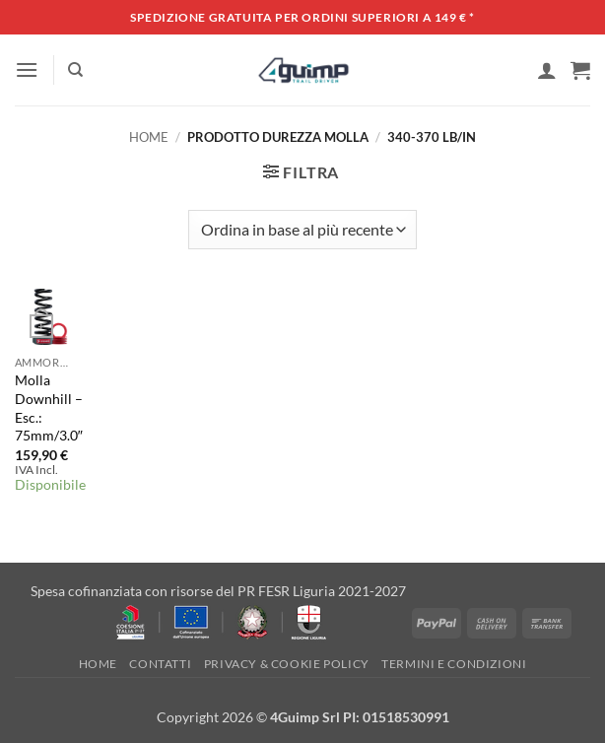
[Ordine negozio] (302, 229)
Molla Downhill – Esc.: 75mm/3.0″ (49, 407)
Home (148, 137)
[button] (26, 69)
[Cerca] (75, 70)
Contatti (160, 663)
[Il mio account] (547, 70)
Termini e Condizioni (453, 663)
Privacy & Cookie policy (287, 663)
